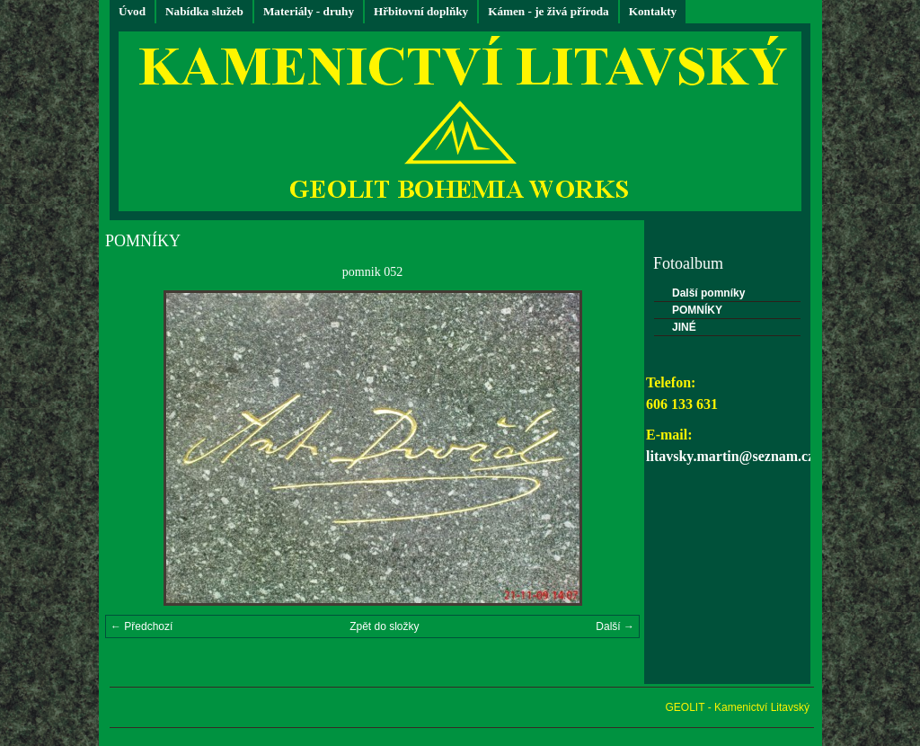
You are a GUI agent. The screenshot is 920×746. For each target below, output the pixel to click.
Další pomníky (708, 293)
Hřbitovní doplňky (421, 11)
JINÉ (684, 327)
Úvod (132, 11)
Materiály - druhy (308, 11)
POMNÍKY (697, 310)
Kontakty (653, 11)
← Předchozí (141, 626)
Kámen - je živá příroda (548, 11)
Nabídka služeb (204, 11)
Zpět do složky (384, 626)
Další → (615, 626)
